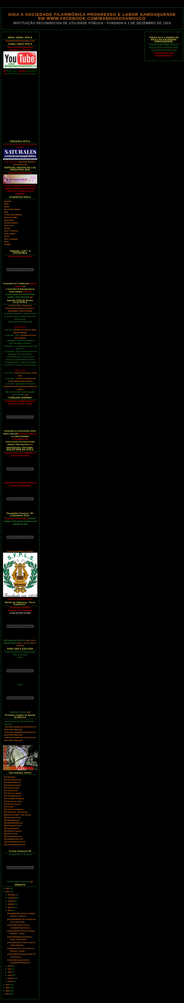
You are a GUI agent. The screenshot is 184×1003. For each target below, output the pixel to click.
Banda (6, 207)
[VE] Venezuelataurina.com (14, 845)
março (10, 975)
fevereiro (11, 978)
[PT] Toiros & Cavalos (12, 793)
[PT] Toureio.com (11, 791)
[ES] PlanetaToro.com (12, 826)
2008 (8, 991)
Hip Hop (7, 228)
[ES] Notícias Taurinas (13, 831)
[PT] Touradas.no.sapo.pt (14, 799)
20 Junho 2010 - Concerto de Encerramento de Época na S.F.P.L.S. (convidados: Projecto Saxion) (20, 308)
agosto (11, 907)
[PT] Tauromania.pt (11, 788)
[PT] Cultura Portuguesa (13, 809)
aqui (31, 297)
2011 (8, 892)
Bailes (6, 204)
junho (10, 966)
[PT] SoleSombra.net (12, 782)
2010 (8, 985)
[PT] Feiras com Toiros (13, 801)
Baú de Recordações (12, 209)
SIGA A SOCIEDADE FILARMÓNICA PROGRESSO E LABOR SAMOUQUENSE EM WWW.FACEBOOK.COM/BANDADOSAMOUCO (92, 16)
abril (10, 972)
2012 (8, 888)
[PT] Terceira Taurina (12, 804)
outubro (11, 901)
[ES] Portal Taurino (11, 828)
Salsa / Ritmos (10, 234)
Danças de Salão (10, 217)
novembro (12, 898)
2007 (8, 994)
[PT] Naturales (9, 777)
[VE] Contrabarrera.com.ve (14, 842)
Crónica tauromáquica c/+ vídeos (20, 551)
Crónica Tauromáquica (13, 215)
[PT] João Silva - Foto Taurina (16, 812)
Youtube (7, 244)
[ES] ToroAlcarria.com (13, 836)
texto (28, 640)
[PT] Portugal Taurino (12, 785)
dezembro (12, 895)
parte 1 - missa (23, 643)
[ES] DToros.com (10, 834)
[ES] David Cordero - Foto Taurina (17, 815)
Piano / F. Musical (11, 231)
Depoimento (9, 220)
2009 (8, 988)
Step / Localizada (11, 239)
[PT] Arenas (8, 807)
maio (10, 969)
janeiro (11, 981)
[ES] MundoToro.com (12, 818)
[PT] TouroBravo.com (12, 796)
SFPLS (6, 236)
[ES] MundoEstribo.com (13, 823)
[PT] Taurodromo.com (12, 780)
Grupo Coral (9, 226)
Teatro (6, 242)
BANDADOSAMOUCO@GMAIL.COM (20, 41)
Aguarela (7, 201)
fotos (33, 640)
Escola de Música (11, 223)
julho (10, 910)
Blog (6, 212)
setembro (12, 904)
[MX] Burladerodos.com (13, 839)
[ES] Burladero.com (12, 820)
